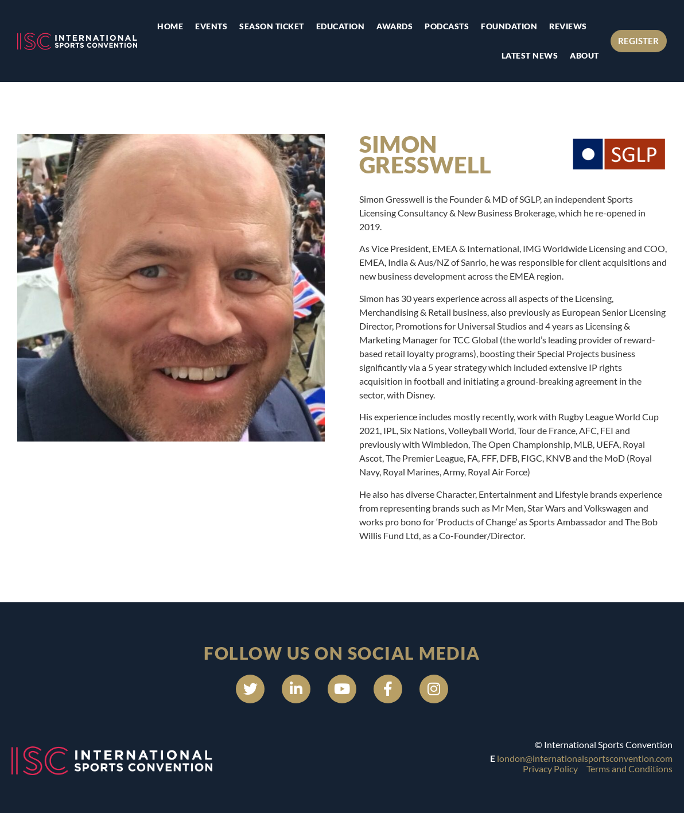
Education (340, 26)
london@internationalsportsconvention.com (585, 758)
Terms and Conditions (629, 768)
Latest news (530, 55)
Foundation (509, 26)
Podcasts (447, 26)
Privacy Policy (550, 768)
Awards (394, 26)
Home (170, 26)
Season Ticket (271, 26)
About (584, 55)
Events (211, 26)
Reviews (568, 26)
